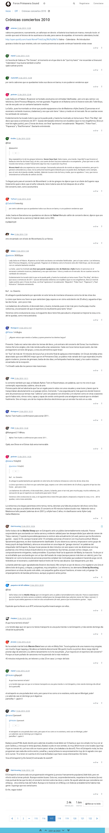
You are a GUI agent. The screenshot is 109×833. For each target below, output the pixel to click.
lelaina (13, 251)
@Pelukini (10, 675)
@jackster (10, 255)
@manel (9, 715)
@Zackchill (10, 203)
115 (36, 818)
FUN (12, 378)
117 (51, 818)
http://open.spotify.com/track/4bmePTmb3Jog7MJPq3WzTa (32, 39)
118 (59, 818)
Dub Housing (16, 526)
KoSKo (13, 139)
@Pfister (9, 332)
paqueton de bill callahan (20, 585)
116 (43, 818)
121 (82, 818)
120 (74, 818)
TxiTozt (14, 199)
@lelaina (9, 461)
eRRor (13, 711)
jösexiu (13, 642)
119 (67, 818)
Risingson (14, 328)
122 (90, 818)
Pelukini (14, 618)
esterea (14, 28)
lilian (12, 234)
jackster (14, 95)
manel (13, 56)
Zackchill (14, 78)
